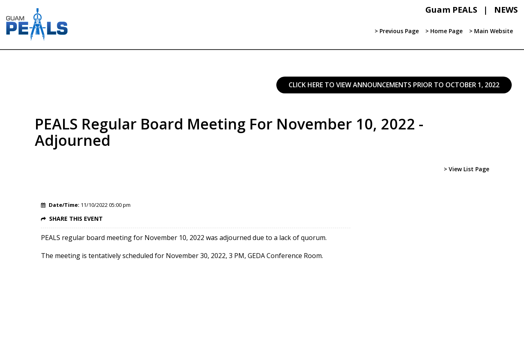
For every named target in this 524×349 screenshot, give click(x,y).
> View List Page (466, 169)
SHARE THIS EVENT (76, 218)
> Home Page (444, 31)
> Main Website (491, 31)
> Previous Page (397, 31)
